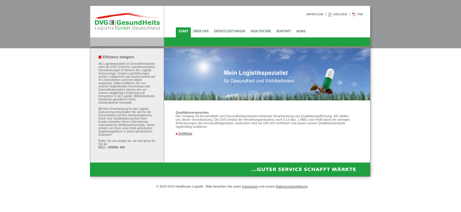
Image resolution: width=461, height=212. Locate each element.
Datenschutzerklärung (292, 186)
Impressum (250, 186)
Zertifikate (185, 133)
